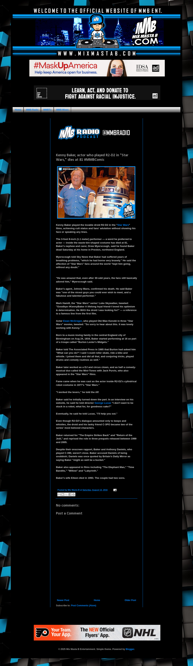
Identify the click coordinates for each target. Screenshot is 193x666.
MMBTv (47, 109)
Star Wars (123, 225)
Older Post (130, 600)
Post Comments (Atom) (83, 605)
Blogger (130, 649)
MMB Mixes (62, 109)
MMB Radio (32, 109)
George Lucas (102, 402)
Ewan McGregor (72, 320)
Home (18, 109)
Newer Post (63, 600)
